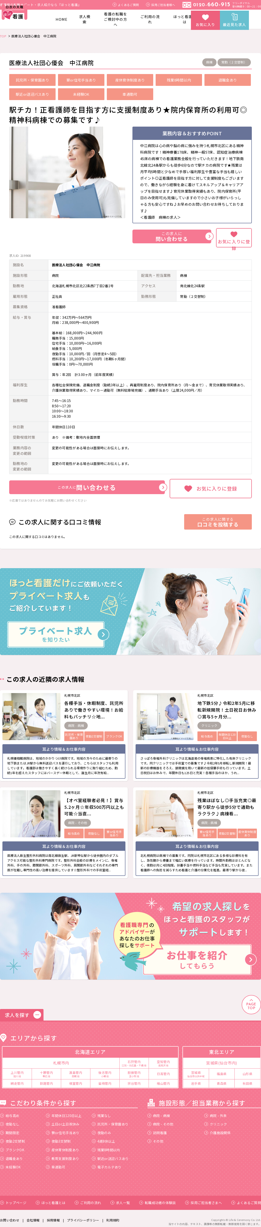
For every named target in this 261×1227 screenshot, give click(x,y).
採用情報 (53, 1216)
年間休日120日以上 (64, 1111)
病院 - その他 (160, 1120)
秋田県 (248, 1079)
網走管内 (17, 1079)
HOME (61, 19)
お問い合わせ (9, 1216)
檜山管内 (163, 1079)
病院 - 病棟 (158, 1111)
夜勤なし (9, 1120)
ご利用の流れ (150, 19)
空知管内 (163, 1059)
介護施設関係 (217, 1128)
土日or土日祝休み (63, 1120)
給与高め (9, 1111)
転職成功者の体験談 (157, 1198)
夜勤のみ (101, 1128)
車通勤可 (55, 1163)
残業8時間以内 (106, 1146)
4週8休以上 (103, 1137)
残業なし (101, 1111)
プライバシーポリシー (83, 1216)
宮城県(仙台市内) (221, 1059)
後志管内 (104, 1070)
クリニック (215, 1120)
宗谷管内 (134, 1079)
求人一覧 (120, 1198)
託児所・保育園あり (110, 1120)
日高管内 (163, 1070)
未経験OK (10, 1163)
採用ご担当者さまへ (203, 1198)
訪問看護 (157, 1128)
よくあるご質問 (126, 5)
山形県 (248, 1070)
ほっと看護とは (184, 19)
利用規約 (112, 1216)
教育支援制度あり (62, 1154)
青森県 (222, 1079)
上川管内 (17, 1070)
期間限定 (9, 1128)
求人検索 (85, 19)
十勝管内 (46, 1070)
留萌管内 (104, 1079)
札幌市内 (61, 1059)
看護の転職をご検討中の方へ (115, 19)
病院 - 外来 (215, 1111)
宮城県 (196, 1070)
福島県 (222, 1070)
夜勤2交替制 (12, 1137)
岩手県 (196, 1079)
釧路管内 (46, 1079)
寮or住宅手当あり (63, 1128)
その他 (155, 1137)
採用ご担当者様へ (160, 5)
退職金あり (11, 1154)
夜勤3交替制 (58, 1137)
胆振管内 (134, 1070)
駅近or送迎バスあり (110, 1154)
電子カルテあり (107, 1163)
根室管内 (75, 1079)
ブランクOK (12, 1146)
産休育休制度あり (62, 1146)
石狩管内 (134, 1059)
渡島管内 (75, 1070)
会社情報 (33, 1216)
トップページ (13, 1198)
